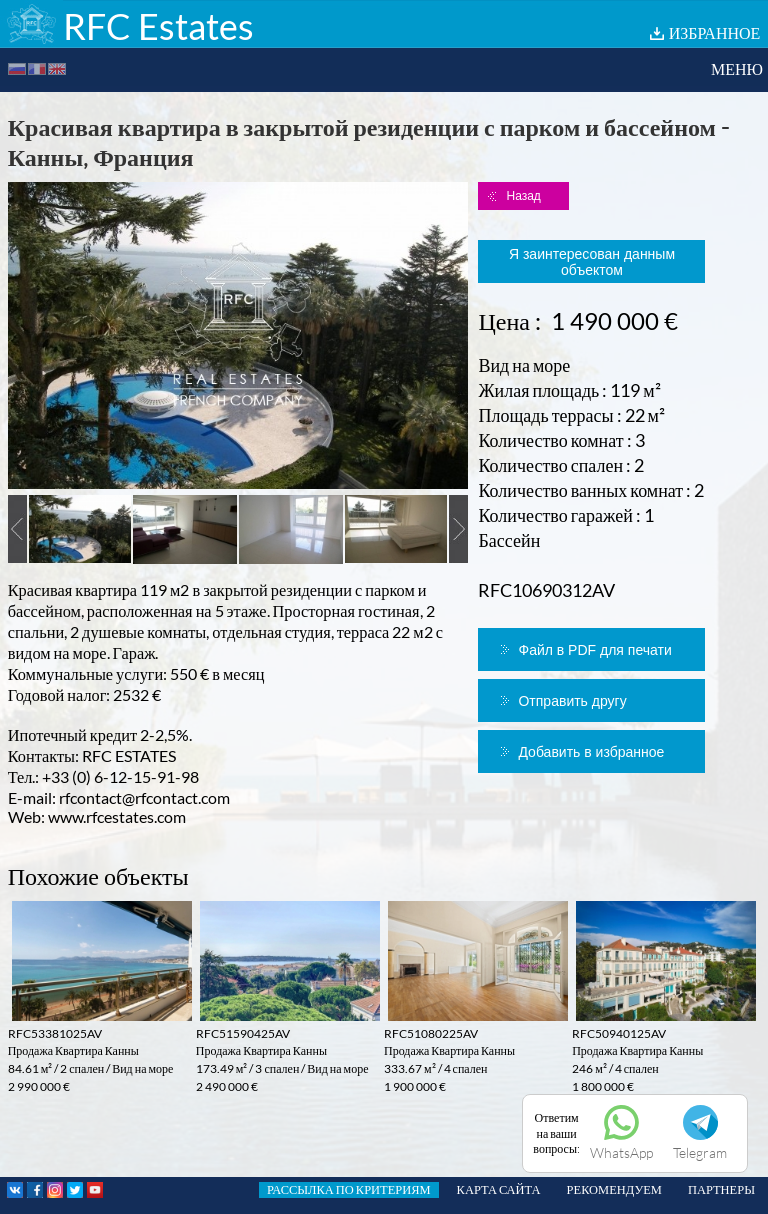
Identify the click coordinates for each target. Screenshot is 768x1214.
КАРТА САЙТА (499, 1189)
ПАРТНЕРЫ (721, 1189)
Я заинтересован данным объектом (592, 262)
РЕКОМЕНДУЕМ (614, 1189)
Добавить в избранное (591, 752)
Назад (523, 196)
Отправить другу (572, 701)
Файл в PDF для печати (594, 650)
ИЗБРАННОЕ (715, 32)
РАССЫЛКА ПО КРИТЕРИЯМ (349, 1189)
